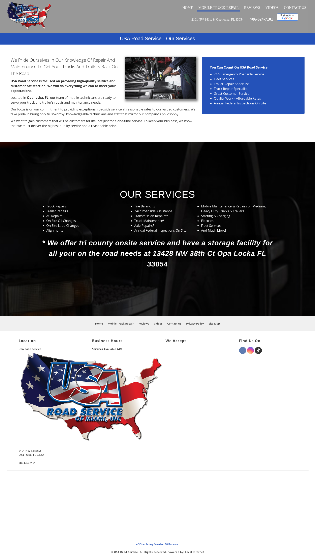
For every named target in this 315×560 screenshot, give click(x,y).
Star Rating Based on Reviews (157, 544)
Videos (272, 8)
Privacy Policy (195, 323)
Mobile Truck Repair (218, 8)
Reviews (252, 8)
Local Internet (194, 552)
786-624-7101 (261, 19)
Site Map (214, 323)
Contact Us (295, 8)
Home (187, 8)
